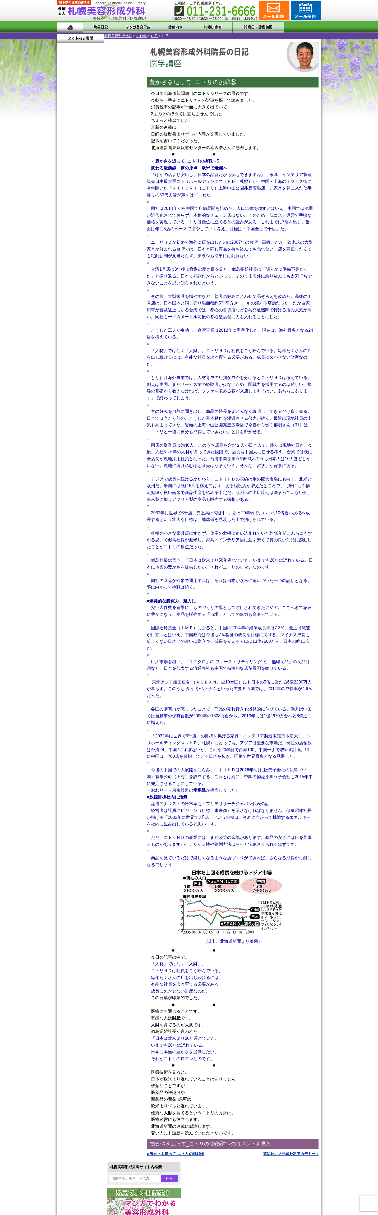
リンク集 (74, 713)
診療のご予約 (305, 10)
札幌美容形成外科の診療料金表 (93, 684)
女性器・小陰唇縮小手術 (95, 484)
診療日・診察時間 (247, 27)
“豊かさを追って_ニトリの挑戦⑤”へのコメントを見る (210, 1144)
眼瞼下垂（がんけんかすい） (98, 465)
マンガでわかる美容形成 (133, 27)
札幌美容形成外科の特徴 (87, 656)
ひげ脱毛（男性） (89, 560)
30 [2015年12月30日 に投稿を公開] (96, 197)
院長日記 (99, 27)
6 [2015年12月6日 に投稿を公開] (66, 174)
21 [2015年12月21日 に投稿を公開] (76, 189)
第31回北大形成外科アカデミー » (291, 1154)
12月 (106, 36)
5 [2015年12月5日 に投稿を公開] (127, 166)
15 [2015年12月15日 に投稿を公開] (86, 181)
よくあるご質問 (297, 27)
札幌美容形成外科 (70, 36)
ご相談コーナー (273, 10)
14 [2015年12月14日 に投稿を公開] (76, 181)
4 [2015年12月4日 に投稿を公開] (117, 166)
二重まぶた (83, 494)
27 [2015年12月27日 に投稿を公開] (66, 197)
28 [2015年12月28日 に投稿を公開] (76, 197)
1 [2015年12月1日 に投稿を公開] (86, 166)
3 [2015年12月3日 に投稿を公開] (106, 166)
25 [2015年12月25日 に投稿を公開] (116, 189)
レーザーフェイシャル (93, 551)
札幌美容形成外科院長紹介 (89, 703)
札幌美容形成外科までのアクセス (95, 675)
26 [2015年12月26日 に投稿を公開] (127, 189)
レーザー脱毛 (85, 541)
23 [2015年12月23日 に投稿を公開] (96, 189)
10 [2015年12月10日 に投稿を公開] (106, 174)
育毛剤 (80, 570)
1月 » (81, 207)
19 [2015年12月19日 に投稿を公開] (127, 181)
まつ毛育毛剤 (85, 579)
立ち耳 (80, 532)
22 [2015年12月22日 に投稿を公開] (86, 189)
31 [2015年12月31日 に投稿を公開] (106, 197)
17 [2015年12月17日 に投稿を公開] (106, 181)
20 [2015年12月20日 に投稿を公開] (66, 189)
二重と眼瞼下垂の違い (85, 503)
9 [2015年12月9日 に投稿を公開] (96, 174)
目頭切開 (82, 608)
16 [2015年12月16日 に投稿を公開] (96, 181)
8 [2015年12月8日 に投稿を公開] (86, 174)
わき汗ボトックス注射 (93, 522)
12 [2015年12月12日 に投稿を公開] (127, 174)
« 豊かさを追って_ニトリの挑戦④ (175, 1154)
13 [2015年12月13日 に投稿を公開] (66, 181)
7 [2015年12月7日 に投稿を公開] (76, 174)
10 (93, 247)
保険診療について (82, 694)
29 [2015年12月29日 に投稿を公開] (86, 197)
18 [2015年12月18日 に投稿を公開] (116, 181)
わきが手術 (93, 513)
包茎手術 (82, 589)
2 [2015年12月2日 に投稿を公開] (96, 166)
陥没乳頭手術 (85, 475)
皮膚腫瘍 (82, 598)
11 (98, 247)
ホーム (70, 27)
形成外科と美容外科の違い (89, 665)
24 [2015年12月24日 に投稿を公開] (106, 189)
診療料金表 (202, 27)
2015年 (93, 36)
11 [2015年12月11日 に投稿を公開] (116, 174)
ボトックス (83, 617)
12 (104, 247)
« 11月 (66, 207)
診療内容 (167, 27)
